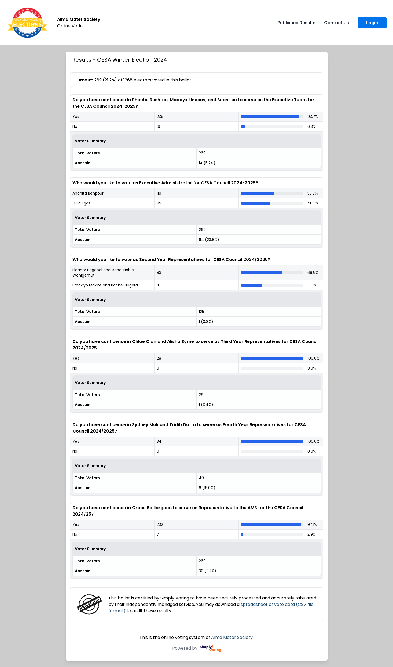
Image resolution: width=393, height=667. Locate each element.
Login (372, 23)
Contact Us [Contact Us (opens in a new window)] (336, 23)
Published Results (296, 23)
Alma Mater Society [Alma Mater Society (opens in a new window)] (232, 637)
